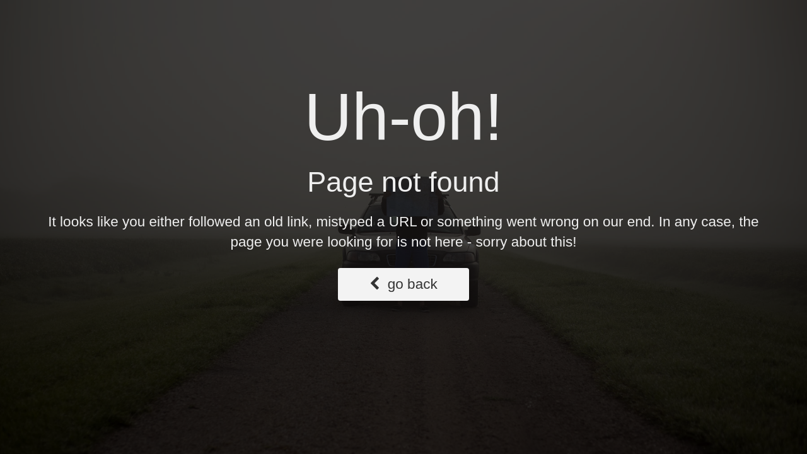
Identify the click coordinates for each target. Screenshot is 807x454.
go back (403, 284)
